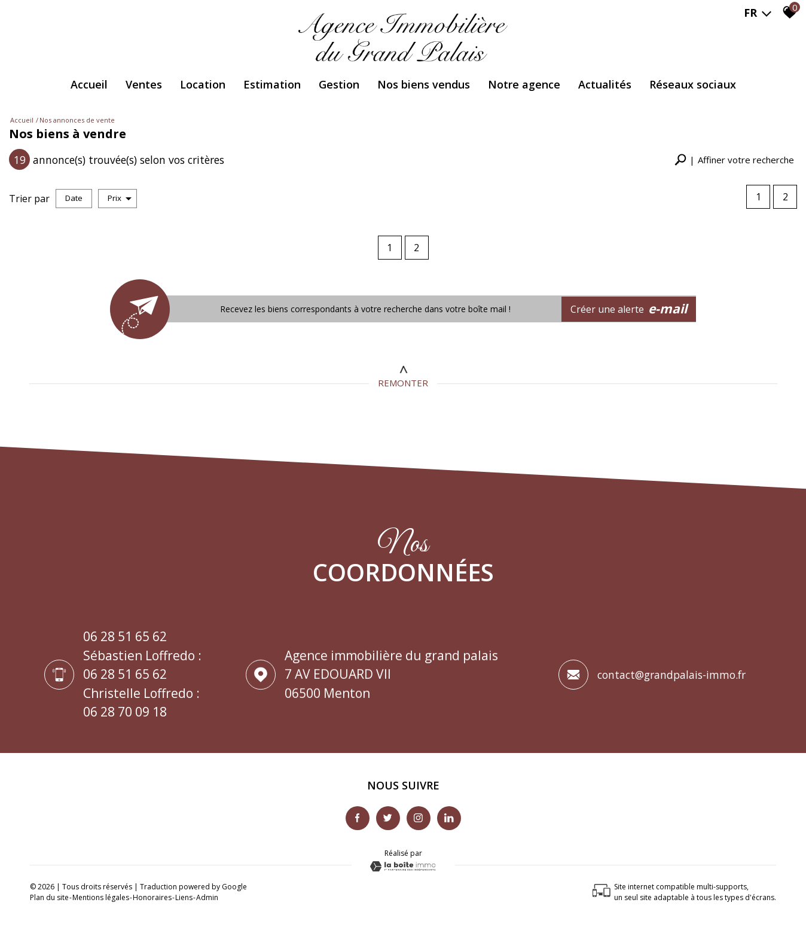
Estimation (272, 84)
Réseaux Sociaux (692, 84)
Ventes (144, 84)
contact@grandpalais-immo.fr (671, 677)
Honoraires (152, 897)
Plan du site (49, 897)
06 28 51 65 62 (125, 637)
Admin (207, 897)
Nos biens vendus (423, 84)
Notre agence (524, 84)
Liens (184, 897)
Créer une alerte (629, 309)
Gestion (339, 84)
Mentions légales (100, 897)
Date (74, 198)
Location (202, 84)
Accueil (89, 84)
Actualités (604, 84)
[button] (734, 160)
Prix (120, 198)
